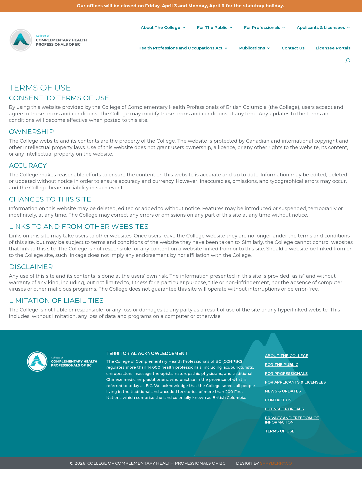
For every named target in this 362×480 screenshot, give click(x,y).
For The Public (212, 27)
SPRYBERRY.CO (276, 463)
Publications (252, 48)
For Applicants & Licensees (295, 382)
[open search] (348, 60)
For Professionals (262, 27)
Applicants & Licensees (321, 27)
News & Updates (283, 391)
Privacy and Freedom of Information (292, 420)
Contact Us (293, 48)
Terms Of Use (279, 431)
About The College (160, 27)
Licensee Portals (333, 48)
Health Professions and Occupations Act (180, 48)
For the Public (281, 364)
